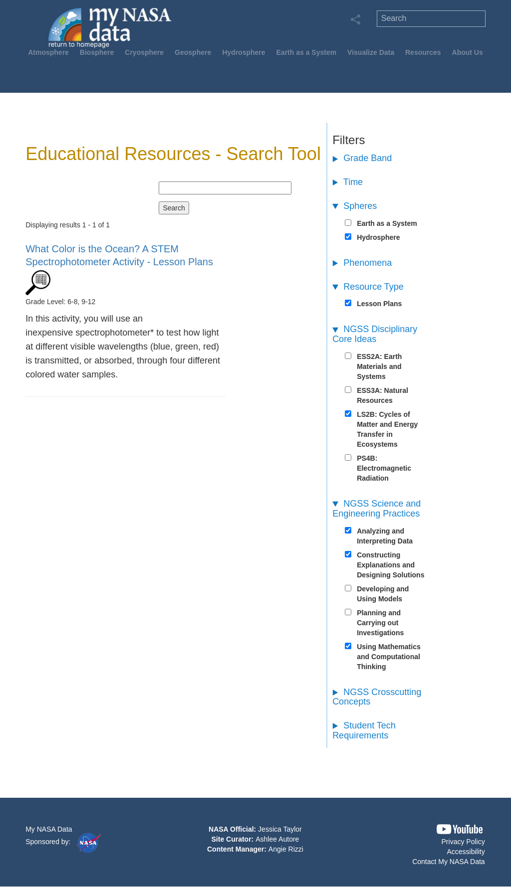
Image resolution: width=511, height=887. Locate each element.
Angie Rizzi (285, 849)
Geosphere (193, 52)
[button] (460, 829)
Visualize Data (370, 52)
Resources (423, 52)
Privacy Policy (463, 842)
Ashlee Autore (277, 839)
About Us (467, 52)
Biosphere (97, 52)
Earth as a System (306, 52)
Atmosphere (48, 52)
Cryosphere (144, 52)
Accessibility (466, 852)
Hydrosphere (243, 52)
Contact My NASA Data (448, 862)
